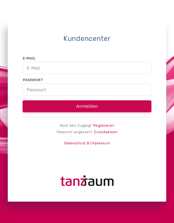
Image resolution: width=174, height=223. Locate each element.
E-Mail (29, 58)
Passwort (33, 79)
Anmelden (87, 106)
